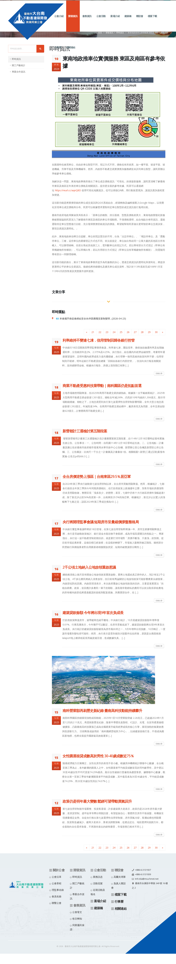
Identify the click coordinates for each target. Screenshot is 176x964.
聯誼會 (139, 19)
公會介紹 (59, 19)
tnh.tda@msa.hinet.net (146, 878)
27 (135, 332)
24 (114, 332)
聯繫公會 (56, 903)
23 (107, 332)
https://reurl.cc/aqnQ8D (68, 190)
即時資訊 (16, 59)
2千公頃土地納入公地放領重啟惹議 (89, 567)
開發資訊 (73, 19)
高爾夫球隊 (120, 876)
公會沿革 (56, 876)
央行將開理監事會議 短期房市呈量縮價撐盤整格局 (101, 521)
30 (156, 332)
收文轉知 (77, 918)
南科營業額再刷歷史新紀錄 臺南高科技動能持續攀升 (102, 710)
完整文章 (159, 373)
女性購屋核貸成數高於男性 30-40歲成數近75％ (98, 756)
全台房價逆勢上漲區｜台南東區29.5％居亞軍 (97, 476)
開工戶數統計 (18, 65)
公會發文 (77, 912)
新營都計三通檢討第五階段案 (85, 431)
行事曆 (57, 51)
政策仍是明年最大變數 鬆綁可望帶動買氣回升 (97, 801)
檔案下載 (152, 19)
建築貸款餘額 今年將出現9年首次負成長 (93, 612)
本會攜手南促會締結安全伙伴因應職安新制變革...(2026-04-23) (93, 318)
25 (121, 332)
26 (128, 332)
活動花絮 (98, 883)
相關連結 (70, 51)
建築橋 (127, 19)
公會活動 (101, 19)
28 (142, 332)
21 (92, 332)
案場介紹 (115, 19)
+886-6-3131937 (143, 869)
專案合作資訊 (18, 71)
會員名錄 (56, 896)
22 (99, 332)
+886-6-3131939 (143, 874)
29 (149, 332)
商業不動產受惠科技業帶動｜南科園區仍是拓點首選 (102, 385)
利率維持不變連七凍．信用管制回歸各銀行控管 (99, 340)
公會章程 (56, 883)
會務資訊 (87, 19)
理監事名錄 (58, 889)
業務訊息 (98, 876)
